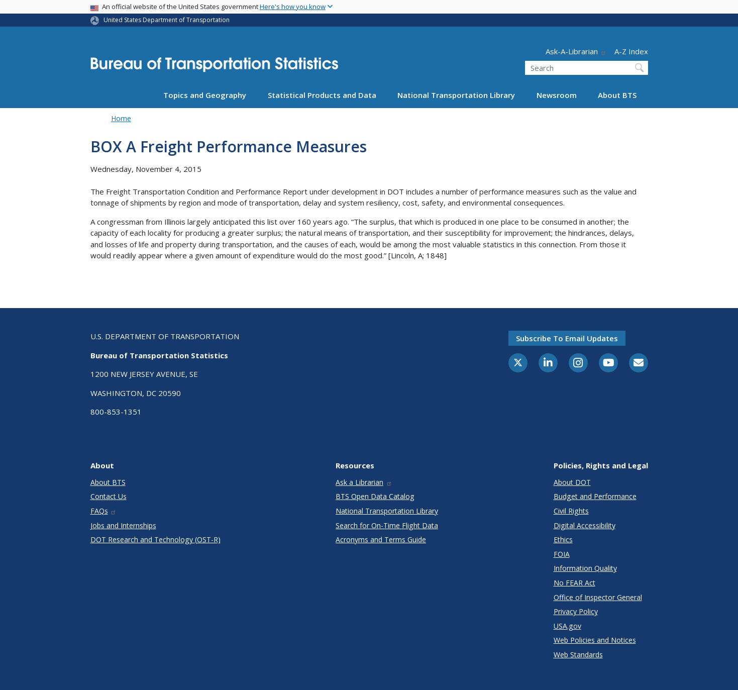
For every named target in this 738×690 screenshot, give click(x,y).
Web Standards (578, 654)
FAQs (103, 511)
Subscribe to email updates (567, 338)
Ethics (563, 539)
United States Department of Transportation (166, 20)
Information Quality (585, 568)
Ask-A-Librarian (576, 51)
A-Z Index (631, 51)
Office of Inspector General (598, 597)
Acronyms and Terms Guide (381, 539)
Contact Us (108, 496)
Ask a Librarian (364, 482)
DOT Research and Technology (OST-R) (155, 539)
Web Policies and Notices (595, 640)
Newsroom (557, 95)
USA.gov (567, 626)
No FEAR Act (574, 582)
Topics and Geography (204, 95)
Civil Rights (571, 511)
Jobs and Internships (123, 525)
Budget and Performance (595, 496)
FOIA (562, 554)
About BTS (617, 95)
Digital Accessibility (584, 525)
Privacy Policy (576, 611)
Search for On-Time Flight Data (387, 525)
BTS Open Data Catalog (375, 496)
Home (121, 118)
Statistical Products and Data (322, 95)
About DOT (572, 482)
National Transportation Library (456, 95)
